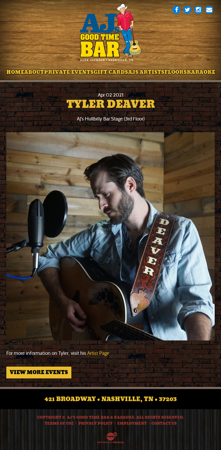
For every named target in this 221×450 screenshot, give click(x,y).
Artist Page (98, 353)
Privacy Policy (95, 423)
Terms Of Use (59, 423)
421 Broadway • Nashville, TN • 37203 (111, 399)
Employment (132, 423)
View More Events (39, 372)
